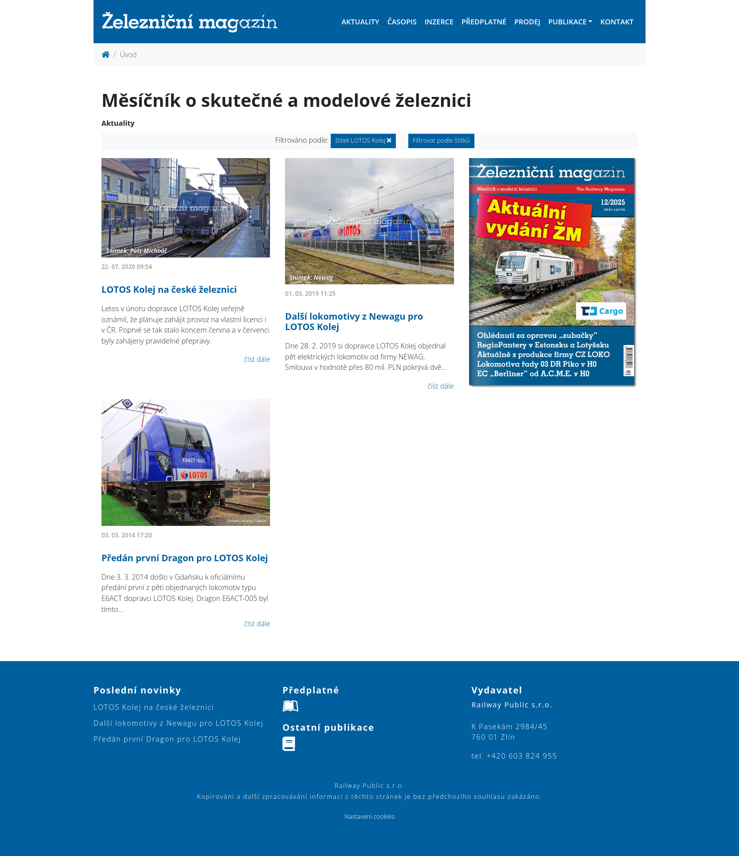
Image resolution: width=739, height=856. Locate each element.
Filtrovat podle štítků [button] (441, 140)
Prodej (527, 21)
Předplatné (484, 21)
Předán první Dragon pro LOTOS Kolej (184, 558)
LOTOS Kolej (363, 140)
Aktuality (360, 21)
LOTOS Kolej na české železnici (169, 289)
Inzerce (439, 21)
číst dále (257, 359)
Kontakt (617, 21)
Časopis (402, 21)
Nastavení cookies (369, 816)
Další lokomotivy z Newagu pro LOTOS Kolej (354, 321)
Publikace (567, 21)
